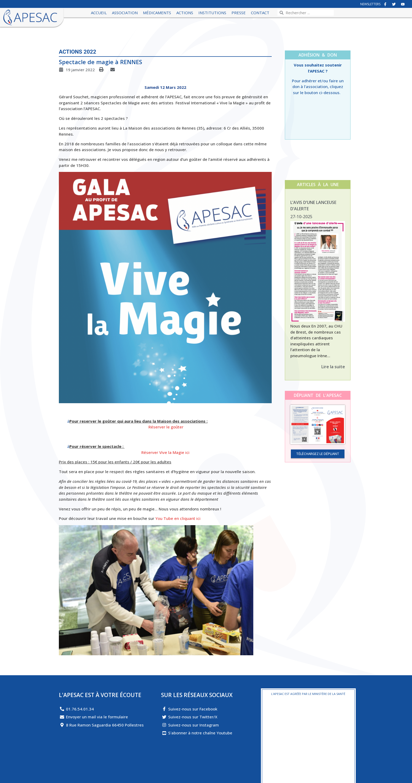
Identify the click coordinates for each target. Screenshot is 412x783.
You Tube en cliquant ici (177, 518)
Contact (260, 12)
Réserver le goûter (165, 426)
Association (125, 12)
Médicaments (157, 12)
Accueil (99, 12)
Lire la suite (333, 367)
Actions (184, 12)
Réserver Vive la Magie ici (165, 452)
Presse (238, 12)
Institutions (212, 12)
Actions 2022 (77, 52)
